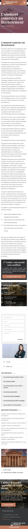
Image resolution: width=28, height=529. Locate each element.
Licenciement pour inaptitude (11, 396)
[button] (13, 329)
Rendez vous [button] (8, 366)
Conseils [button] (7, 362)
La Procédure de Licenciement (12, 405)
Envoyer (20, 339)
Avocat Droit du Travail (7, 26)
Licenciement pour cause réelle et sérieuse (13, 386)
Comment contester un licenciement (10, 28)
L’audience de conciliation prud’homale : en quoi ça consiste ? (14, 443)
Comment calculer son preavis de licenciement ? (14, 423)
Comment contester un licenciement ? (14, 426)
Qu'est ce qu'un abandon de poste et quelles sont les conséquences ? (14, 429)
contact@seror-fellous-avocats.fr (12, 472)
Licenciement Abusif (9, 381)
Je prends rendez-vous (14, 276)
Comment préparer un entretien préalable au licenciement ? (14, 420)
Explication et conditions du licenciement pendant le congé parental (14, 439)
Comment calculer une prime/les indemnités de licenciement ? (14, 415)
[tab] (14, 361)
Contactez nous (8, 504)
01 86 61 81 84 (6, 470)
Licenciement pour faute (10, 392)
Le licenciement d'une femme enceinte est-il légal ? (14, 434)
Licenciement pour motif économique (14, 400)
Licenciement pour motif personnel (13, 377)
